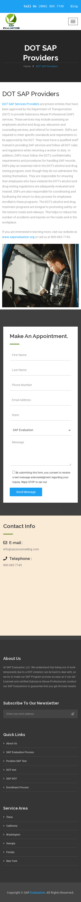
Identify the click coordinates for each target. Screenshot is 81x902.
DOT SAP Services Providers (21, 104)
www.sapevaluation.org (18, 237)
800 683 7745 (12, 565)
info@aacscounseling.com (21, 549)
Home (27, 66)
